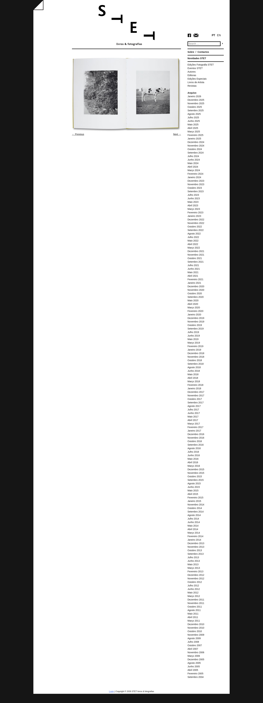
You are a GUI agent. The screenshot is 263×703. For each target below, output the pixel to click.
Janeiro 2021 (194, 283)
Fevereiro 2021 (195, 279)
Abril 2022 (193, 244)
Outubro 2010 (195, 631)
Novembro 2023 (196, 184)
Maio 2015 (193, 490)
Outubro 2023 (195, 188)
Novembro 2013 (196, 546)
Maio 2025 (193, 124)
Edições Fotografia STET (201, 64)
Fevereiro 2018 (195, 385)
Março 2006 (194, 656)
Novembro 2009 (196, 634)
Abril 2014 (193, 529)
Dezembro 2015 (196, 469)
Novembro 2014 (196, 504)
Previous (78, 134)
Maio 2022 (193, 240)
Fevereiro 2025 (195, 135)
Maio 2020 (193, 300)
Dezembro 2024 (196, 142)
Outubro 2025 (195, 107)
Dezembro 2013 (196, 543)
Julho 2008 (193, 641)
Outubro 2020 (195, 293)
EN (219, 35)
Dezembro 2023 (196, 180)
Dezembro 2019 (196, 318)
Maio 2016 (193, 458)
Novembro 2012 (196, 578)
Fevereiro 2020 (195, 311)
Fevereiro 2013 (195, 571)
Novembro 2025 (196, 103)
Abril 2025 (193, 128)
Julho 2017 (193, 409)
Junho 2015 (194, 487)
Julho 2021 (193, 265)
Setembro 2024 (196, 152)
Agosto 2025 (194, 114)
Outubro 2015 (195, 476)
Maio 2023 (193, 202)
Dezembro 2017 (196, 392)
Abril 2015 (193, 494)
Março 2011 (194, 620)
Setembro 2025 (196, 110)
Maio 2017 (193, 416)
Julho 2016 (193, 451)
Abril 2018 (193, 378)
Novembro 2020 (196, 290)
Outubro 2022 (195, 226)
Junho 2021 (194, 268)
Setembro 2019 (196, 328)
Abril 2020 (193, 304)
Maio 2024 (193, 163)
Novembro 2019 (196, 321)
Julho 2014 (193, 518)
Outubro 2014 (195, 508)
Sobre (191, 52)
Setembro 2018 (196, 363)
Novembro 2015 (196, 473)
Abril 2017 (193, 420)
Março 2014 (194, 532)
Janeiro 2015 (194, 501)
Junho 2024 (194, 159)
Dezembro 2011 (196, 599)
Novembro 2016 (196, 437)
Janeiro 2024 (194, 177)
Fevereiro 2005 (195, 673)
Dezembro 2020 (196, 286)
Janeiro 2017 (194, 430)
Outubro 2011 (195, 606)
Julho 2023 (193, 195)
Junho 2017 (194, 413)
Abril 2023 (193, 205)
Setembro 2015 (196, 480)
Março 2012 (194, 596)
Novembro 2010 (196, 627)
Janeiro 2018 (194, 388)
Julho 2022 (193, 237)
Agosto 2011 (194, 610)
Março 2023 (194, 209)
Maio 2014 (193, 525)
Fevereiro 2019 (195, 346)
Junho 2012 (194, 589)
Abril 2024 (193, 166)
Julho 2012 (193, 585)
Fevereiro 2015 (195, 497)
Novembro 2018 (196, 356)
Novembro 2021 (196, 254)
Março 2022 (194, 247)
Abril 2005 (193, 670)
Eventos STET (195, 68)
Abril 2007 (193, 649)
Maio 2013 (193, 564)
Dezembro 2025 (196, 100)
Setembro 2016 (196, 444)
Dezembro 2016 (196, 434)
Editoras (192, 75)
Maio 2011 (193, 613)
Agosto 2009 (194, 638)
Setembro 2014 (196, 511)
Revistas (192, 85)
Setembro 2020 (196, 297)
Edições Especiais (197, 78)
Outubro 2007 (195, 645)
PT (213, 35)
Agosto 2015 (194, 483)
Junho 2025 (194, 121)
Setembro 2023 (196, 191)
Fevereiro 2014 (195, 536)
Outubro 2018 (195, 360)
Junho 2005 (194, 666)
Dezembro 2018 (196, 353)
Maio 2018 (193, 374)
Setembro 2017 (196, 402)
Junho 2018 (194, 371)
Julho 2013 (193, 557)
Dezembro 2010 (196, 624)
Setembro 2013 (196, 554)
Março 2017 (194, 423)
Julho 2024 (193, 156)
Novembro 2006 (196, 652)
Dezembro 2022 (196, 219)
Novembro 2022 (196, 223)
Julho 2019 (193, 332)
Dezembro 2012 (196, 575)
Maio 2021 (193, 272)
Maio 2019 (193, 339)
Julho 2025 (193, 117)
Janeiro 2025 (194, 138)
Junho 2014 (194, 522)
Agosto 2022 (194, 233)
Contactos (203, 52)
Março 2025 (194, 131)
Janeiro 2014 (194, 539)
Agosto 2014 (194, 515)
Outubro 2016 (195, 441)
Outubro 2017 (195, 399)
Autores (192, 71)
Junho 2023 (194, 198)
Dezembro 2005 (196, 659)
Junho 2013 (194, 561)
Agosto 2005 (194, 663)
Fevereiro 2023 (195, 212)
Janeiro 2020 (194, 314)
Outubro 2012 (195, 582)
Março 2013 (194, 568)
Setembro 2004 (196, 677)
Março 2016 (194, 466)
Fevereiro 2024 (195, 173)
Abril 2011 (193, 617)
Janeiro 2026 (194, 96)
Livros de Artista (196, 82)
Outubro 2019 (195, 325)
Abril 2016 (193, 462)
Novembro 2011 (196, 603)
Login (111, 691)
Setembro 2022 (196, 230)
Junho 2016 (194, 455)
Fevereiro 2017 (195, 427)
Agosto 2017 (194, 406)
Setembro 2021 (196, 261)
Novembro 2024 (196, 145)
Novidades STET (197, 58)
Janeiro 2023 (194, 216)
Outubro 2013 (195, 550)
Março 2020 (194, 307)
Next (177, 134)
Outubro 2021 (195, 258)
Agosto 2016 (194, 448)
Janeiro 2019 (194, 349)
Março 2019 (194, 342)
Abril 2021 (193, 275)
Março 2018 (194, 381)
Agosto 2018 (194, 367)
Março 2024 (194, 170)
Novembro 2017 (196, 395)
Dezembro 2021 (196, 251)
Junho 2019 (194, 335)
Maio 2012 (193, 592)
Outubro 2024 (195, 149)
